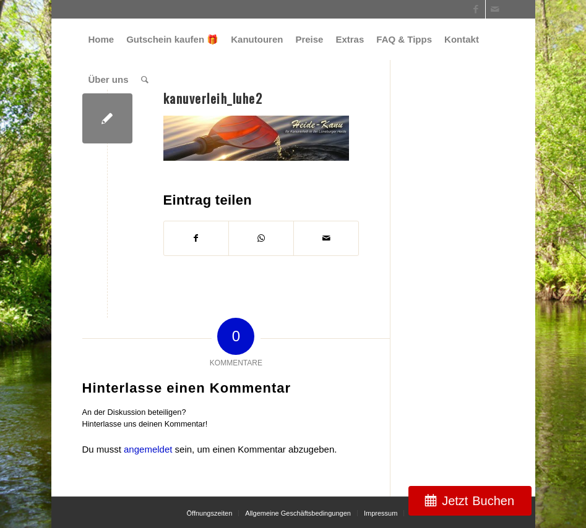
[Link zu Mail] (495, 9)
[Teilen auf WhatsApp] (261, 238)
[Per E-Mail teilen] (326, 238)
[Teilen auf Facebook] (196, 238)
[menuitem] (101, 39)
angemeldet (148, 449)
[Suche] (145, 79)
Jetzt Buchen (478, 501)
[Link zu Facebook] (476, 9)
